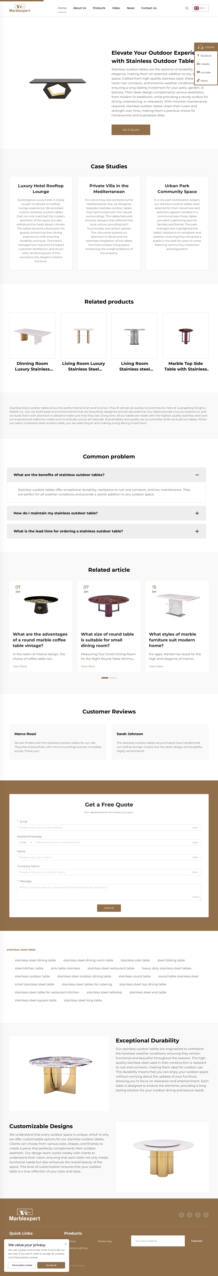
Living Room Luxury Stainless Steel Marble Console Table (83, 366)
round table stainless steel (178, 976)
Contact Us (149, 8)
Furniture (69, 1241)
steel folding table (171, 960)
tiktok (204, 80)
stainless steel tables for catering (87, 984)
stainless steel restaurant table (111, 968)
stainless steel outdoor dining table (84, 976)
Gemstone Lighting (76, 1248)
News (130, 8)
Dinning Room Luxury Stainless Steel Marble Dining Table (32, 366)
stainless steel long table (83, 1000)
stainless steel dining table (35, 960)
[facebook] (181, 1215)
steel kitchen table (29, 968)
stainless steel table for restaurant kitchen (47, 992)
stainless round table (135, 976)
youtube (206, 72)
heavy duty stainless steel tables (166, 968)
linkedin (205, 64)
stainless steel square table (36, 1000)
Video (116, 8)
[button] (105, 678)
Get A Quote (130, 129)
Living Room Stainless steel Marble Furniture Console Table (134, 366)
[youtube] (197, 1215)
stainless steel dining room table (88, 960)
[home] (19, 8)
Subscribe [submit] (196, 1241)
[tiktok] (206, 1215)
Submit (109, 908)
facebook (206, 55)
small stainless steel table (34, 984)
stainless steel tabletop (104, 992)
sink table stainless (65, 968)
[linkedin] (189, 1215)
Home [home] (62, 8)
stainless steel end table (147, 992)
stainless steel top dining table (143, 984)
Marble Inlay (105, 1241)
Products (99, 8)
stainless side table (135, 960)
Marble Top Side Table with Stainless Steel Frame (185, 366)
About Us (79, 8)
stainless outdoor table (32, 976)
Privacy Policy (77, 1265)
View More (20, 666)
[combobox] (25, 842)
